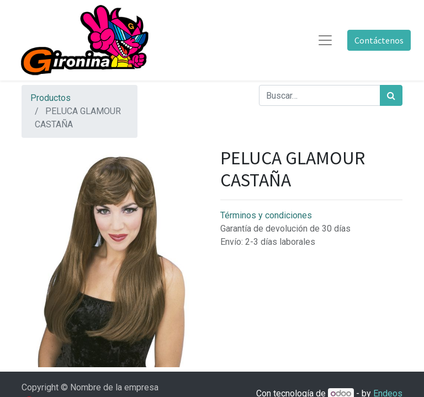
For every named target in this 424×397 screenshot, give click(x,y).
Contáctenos (379, 40)
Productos (50, 98)
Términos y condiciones (266, 215)
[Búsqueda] (391, 95)
